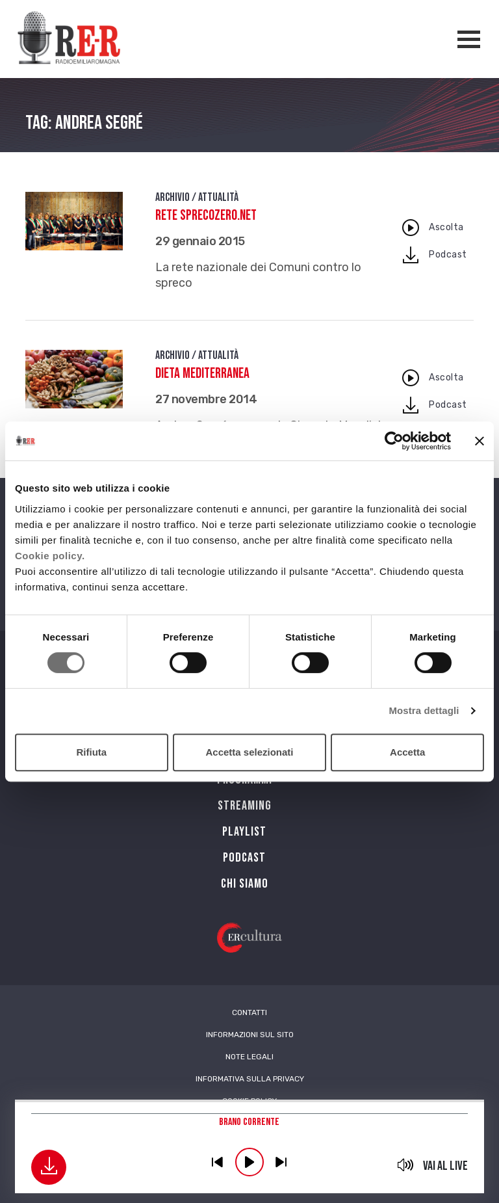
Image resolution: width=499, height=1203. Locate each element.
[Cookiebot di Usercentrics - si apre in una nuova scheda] (394, 441)
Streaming (245, 805)
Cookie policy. (50, 555)
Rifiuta (91, 752)
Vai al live (445, 1166)
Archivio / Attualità (196, 197)
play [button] (249, 1162)
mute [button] (406, 1164)
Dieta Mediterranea (202, 373)
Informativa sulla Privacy (250, 1078)
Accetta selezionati (249, 752)
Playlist (244, 831)
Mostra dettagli (424, 710)
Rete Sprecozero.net (206, 215)
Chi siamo (244, 884)
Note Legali (249, 1056)
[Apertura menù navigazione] (469, 39)
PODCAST (244, 858)
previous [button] (217, 1162)
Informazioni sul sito (250, 1034)
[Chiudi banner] (479, 440)
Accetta (407, 752)
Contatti (249, 1012)
